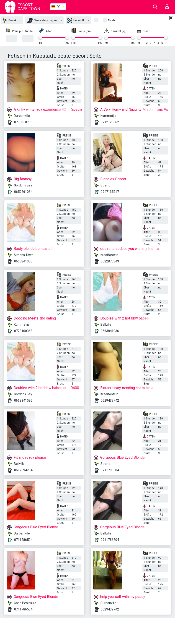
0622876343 (110, 261)
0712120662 (110, 122)
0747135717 (110, 192)
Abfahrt (112, 20)
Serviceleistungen (42, 20)
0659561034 (23, 192)
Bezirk (9, 20)
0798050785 (23, 122)
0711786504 (110, 470)
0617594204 (23, 470)
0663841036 (23, 261)
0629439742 (110, 400)
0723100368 (23, 331)
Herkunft (75, 20)
